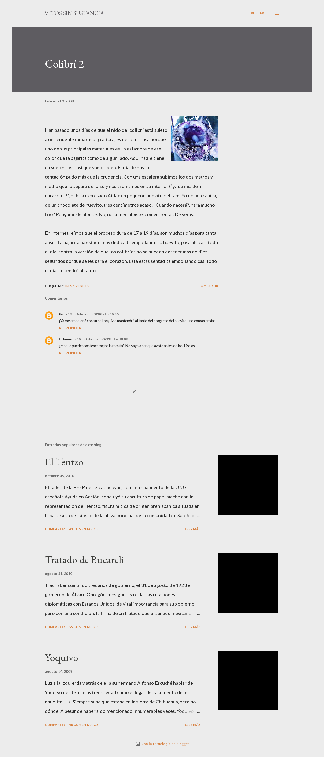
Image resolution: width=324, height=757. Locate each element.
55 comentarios (83, 627)
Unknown (66, 339)
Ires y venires (77, 286)
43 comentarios (83, 529)
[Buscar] (257, 13)
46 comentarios (83, 725)
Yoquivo (61, 657)
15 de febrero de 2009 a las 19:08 (102, 339)
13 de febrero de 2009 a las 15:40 (93, 314)
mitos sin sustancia (74, 13)
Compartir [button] (208, 286)
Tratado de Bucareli (84, 559)
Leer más (192, 529)
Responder (70, 327)
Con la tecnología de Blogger (162, 744)
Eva (61, 314)
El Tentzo (64, 461)
